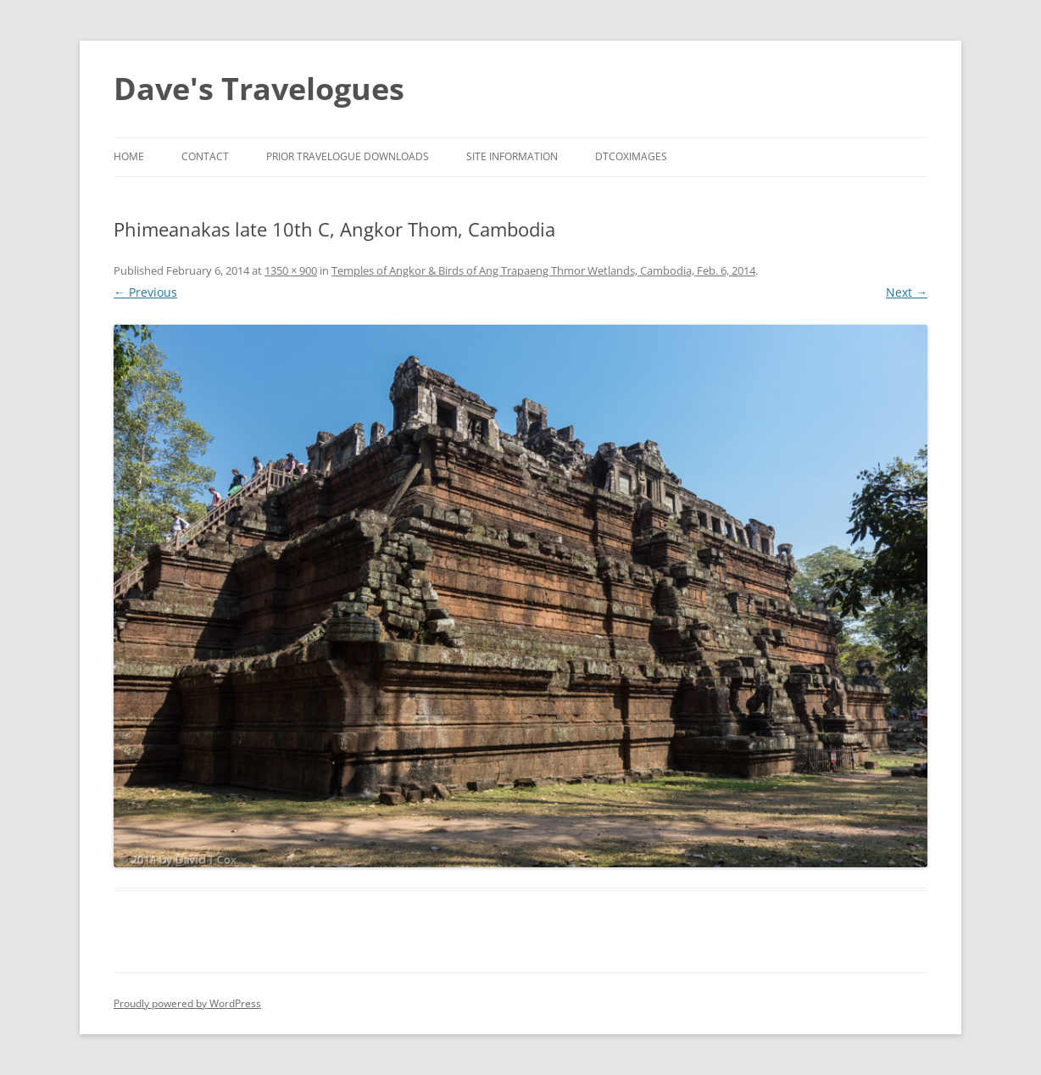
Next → (906, 292)
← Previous (145, 292)
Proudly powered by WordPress (187, 1003)
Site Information (512, 156)
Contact (205, 156)
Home (129, 156)
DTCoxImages (631, 156)
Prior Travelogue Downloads (347, 156)
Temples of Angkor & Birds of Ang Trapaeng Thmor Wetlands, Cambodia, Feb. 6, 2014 (543, 270)
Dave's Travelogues (259, 88)
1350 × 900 (290, 270)
